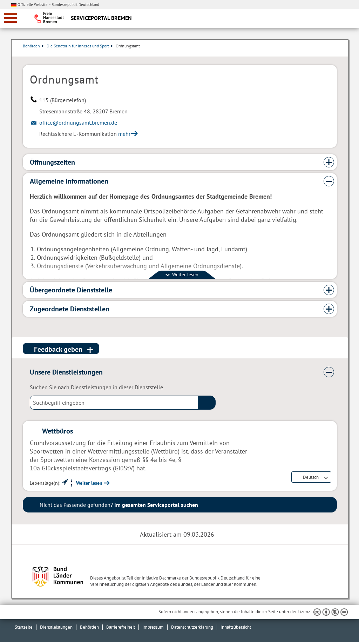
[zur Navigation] (10, 18)
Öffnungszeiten (52, 162)
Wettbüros (57, 431)
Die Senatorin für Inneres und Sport (80, 45)
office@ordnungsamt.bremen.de (78, 122)
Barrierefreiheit (120, 627)
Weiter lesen (89, 483)
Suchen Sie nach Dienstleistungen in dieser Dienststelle (96, 387)
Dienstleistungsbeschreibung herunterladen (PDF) (335, 53)
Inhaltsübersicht (236, 627)
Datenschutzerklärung (192, 627)
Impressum (153, 627)
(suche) (207, 403)
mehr (124, 133)
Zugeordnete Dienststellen (69, 308)
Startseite (24, 627)
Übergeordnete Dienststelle (71, 289)
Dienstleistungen (56, 627)
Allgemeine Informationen (69, 181)
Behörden (33, 45)
